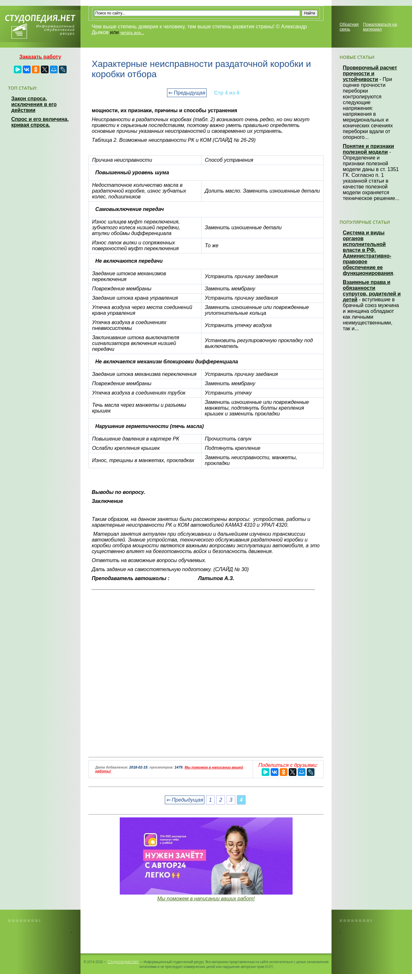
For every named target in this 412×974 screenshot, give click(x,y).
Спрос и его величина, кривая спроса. (40, 122)
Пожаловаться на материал (380, 27)
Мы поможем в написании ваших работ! (206, 898)
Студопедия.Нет (123, 961)
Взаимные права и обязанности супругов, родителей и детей (372, 290)
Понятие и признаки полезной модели (368, 149)
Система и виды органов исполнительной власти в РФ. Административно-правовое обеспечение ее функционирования (368, 253)
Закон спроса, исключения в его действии (34, 104)
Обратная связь (349, 27)
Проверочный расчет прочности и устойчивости (370, 73)
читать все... (132, 32)
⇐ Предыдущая (186, 93)
